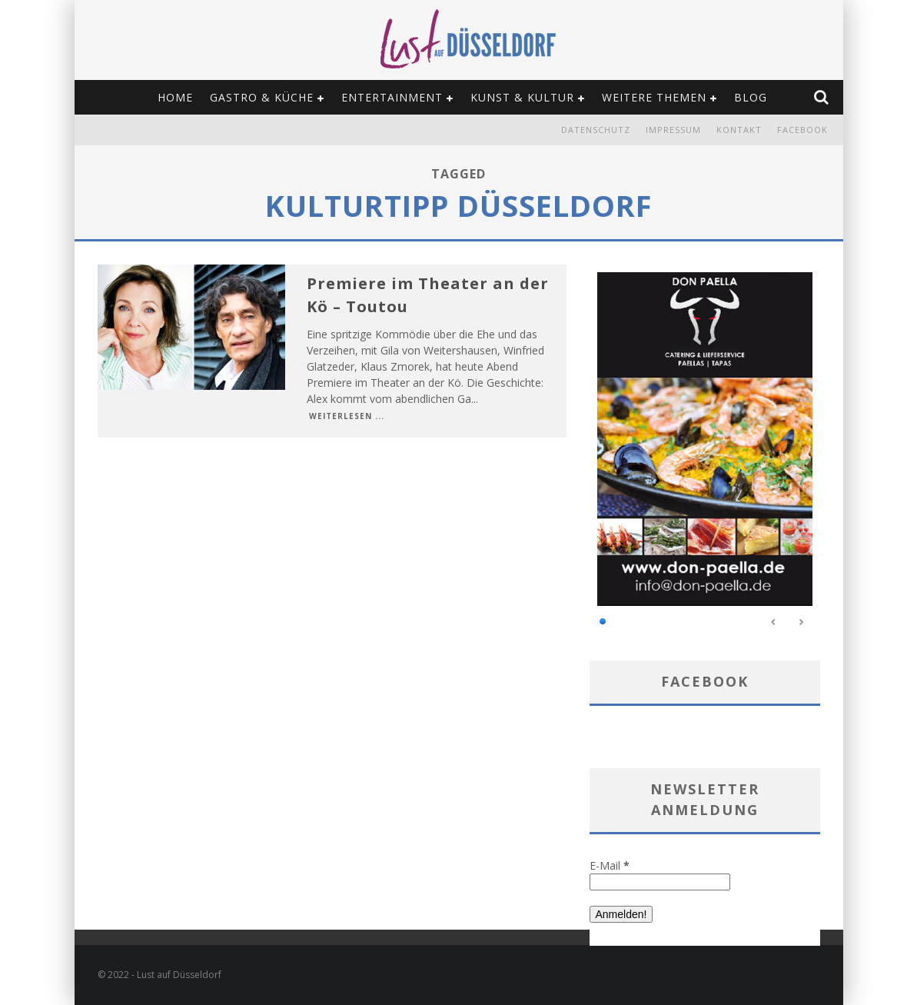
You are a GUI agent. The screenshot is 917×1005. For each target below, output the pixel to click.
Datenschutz (595, 129)
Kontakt (739, 129)
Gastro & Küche (262, 97)
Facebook (802, 129)
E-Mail (610, 865)
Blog (750, 97)
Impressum (673, 129)
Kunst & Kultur (522, 97)
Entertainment (392, 97)
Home (175, 97)
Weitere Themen (654, 97)
